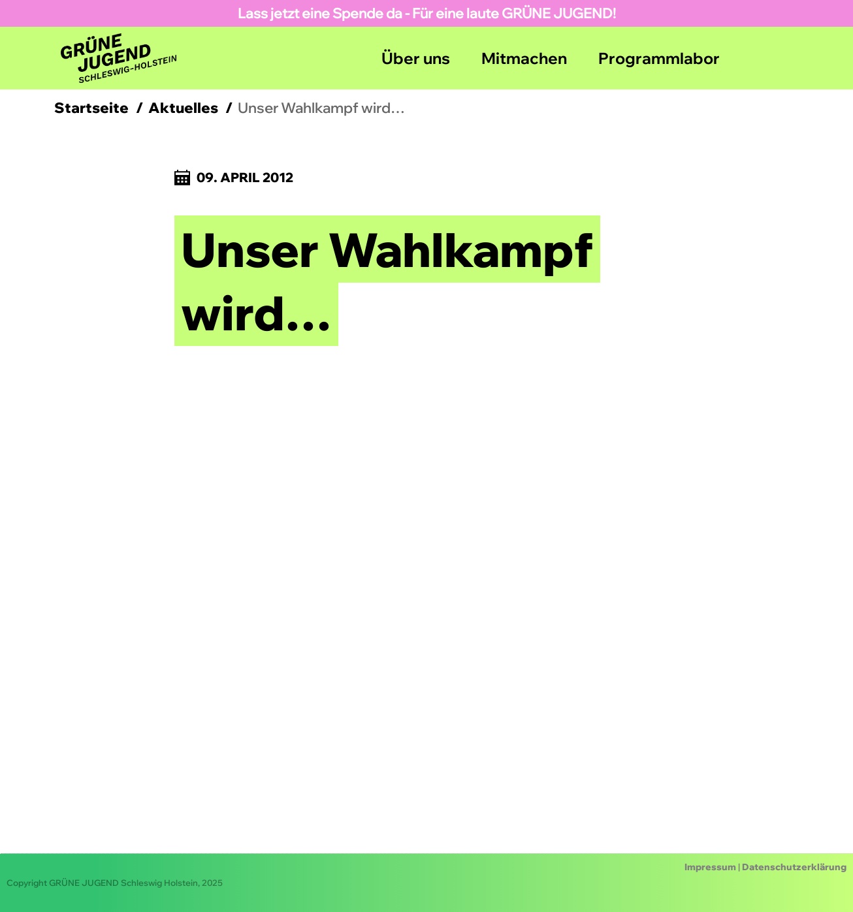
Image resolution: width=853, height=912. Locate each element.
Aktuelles (183, 108)
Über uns (415, 58)
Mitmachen (524, 58)
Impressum (710, 867)
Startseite (91, 108)
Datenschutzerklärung (794, 867)
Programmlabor (659, 58)
